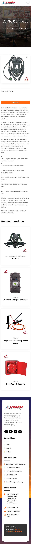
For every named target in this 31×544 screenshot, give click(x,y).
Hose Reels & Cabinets (15, 384)
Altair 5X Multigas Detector (15, 300)
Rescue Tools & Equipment (18, 256)
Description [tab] (15, 102)
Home (4, 28)
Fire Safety (10, 91)
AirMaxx (15, 259)
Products (12, 28)
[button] (26, 57)
